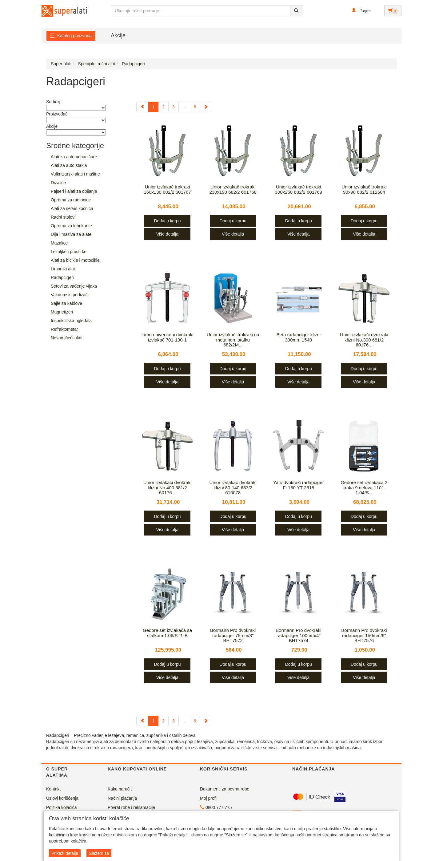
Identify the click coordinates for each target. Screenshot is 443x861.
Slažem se (99, 853)
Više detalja (167, 234)
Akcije (118, 35)
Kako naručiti (120, 788)
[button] (361, 10)
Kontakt (53, 788)
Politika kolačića (61, 807)
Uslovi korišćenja (62, 798)
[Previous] (142, 107)
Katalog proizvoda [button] (71, 35)
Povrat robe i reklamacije (131, 807)
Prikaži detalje (64, 853)
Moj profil (209, 798)
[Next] (206, 107)
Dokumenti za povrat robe (224, 788)
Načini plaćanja (122, 798)
